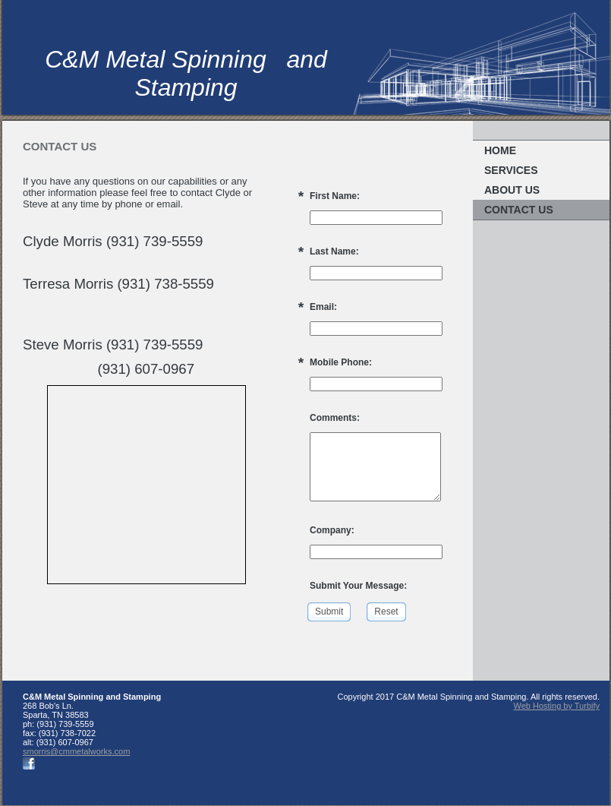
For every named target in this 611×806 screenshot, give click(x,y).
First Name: (335, 196)
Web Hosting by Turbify (556, 705)
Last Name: (334, 251)
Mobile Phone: (341, 362)
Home (500, 150)
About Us (512, 190)
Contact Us (518, 210)
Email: (323, 307)
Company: (332, 530)
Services (511, 170)
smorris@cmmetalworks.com (76, 751)
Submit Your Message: (358, 585)
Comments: (335, 417)
